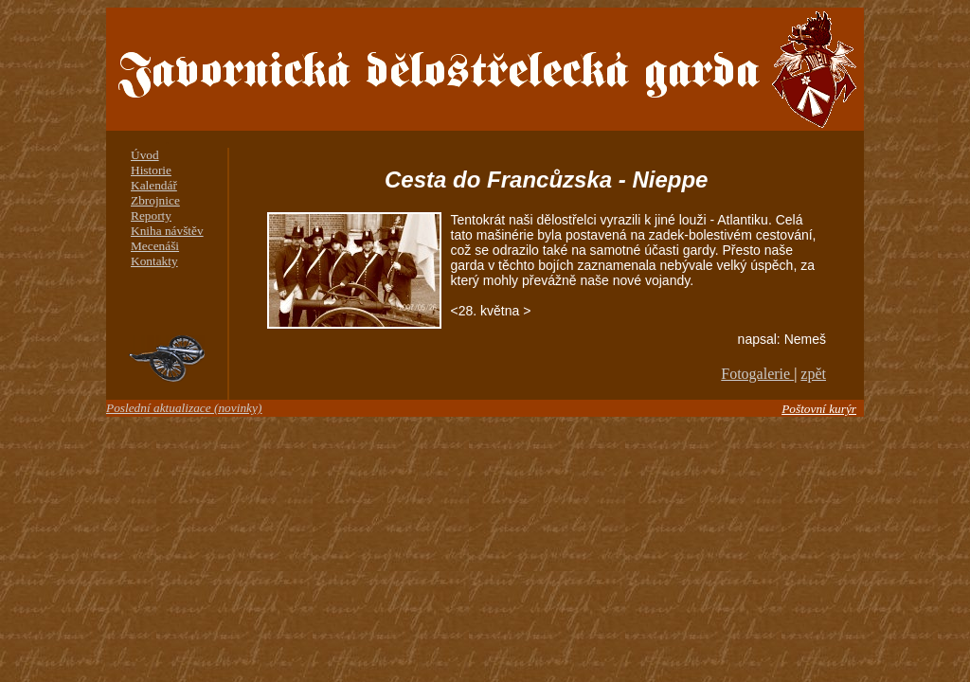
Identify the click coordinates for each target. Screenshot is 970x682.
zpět (813, 374)
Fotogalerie (757, 374)
